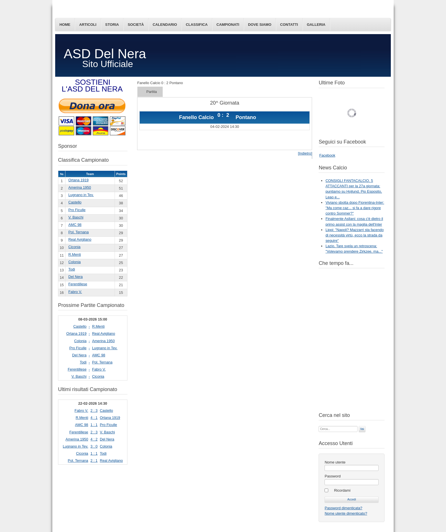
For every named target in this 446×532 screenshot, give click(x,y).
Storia (112, 24)
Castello (74, 202)
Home (64, 24)
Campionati (227, 24)
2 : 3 (94, 410)
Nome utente (335, 462)
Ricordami (342, 490)
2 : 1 (94, 460)
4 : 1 (94, 417)
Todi (71, 269)
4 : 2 (94, 439)
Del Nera (75, 277)
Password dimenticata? (343, 508)
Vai (362, 429)
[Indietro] (305, 153)
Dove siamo (259, 24)
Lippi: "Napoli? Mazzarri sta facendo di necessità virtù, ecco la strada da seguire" (354, 235)
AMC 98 (74, 225)
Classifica (197, 24)
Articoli (87, 24)
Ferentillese (77, 284)
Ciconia (74, 247)
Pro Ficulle (76, 210)
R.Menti (74, 254)
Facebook (327, 155)
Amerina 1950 (79, 187)
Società (136, 24)
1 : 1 (94, 425)
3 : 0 (94, 446)
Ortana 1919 (78, 180)
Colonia (74, 262)
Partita (151, 92)
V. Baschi (75, 217)
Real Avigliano (79, 239)
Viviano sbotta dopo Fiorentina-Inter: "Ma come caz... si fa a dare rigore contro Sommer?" (354, 207)
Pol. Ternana (78, 232)
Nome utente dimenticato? (346, 513)
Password (332, 476)
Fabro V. (75, 292)
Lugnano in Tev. (81, 195)
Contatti (289, 24)
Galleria (316, 24)
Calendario (165, 24)
